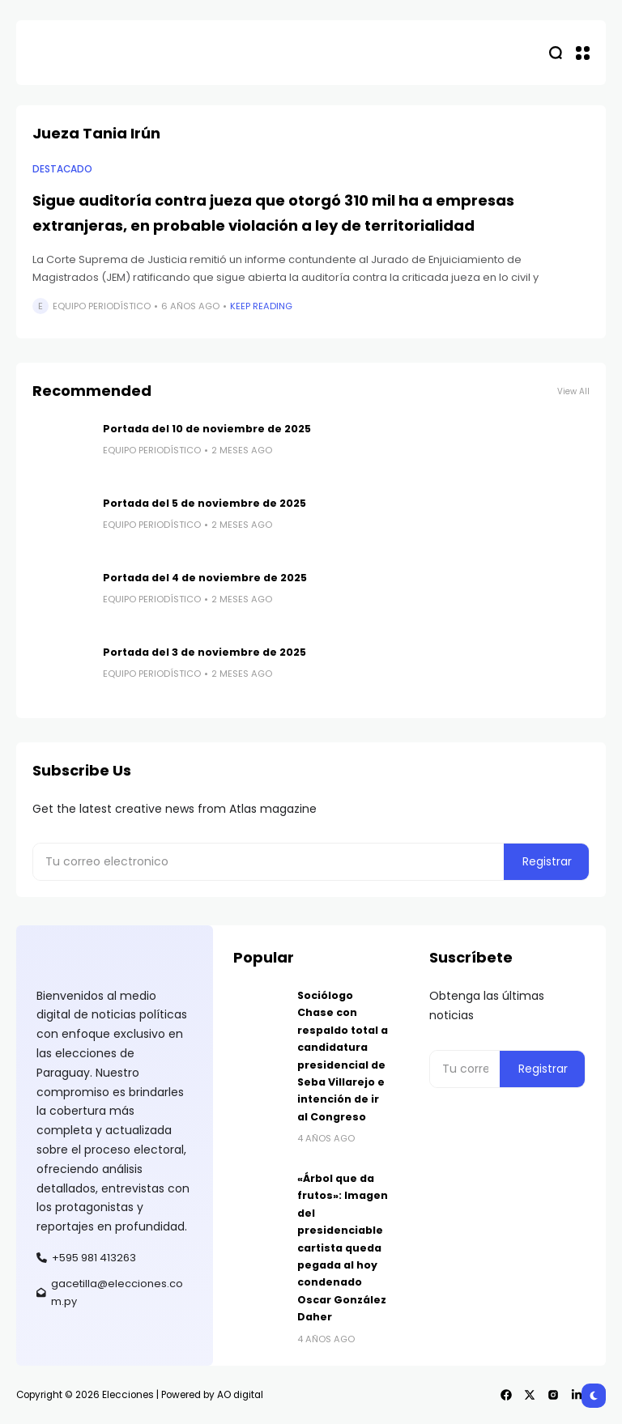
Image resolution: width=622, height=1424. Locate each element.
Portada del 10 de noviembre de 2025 (207, 429)
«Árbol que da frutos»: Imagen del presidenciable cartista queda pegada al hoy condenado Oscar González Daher (342, 1247)
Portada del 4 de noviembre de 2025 (205, 577)
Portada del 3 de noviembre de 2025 (204, 652)
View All (573, 391)
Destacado (62, 169)
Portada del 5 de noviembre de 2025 (204, 503)
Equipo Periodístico (102, 306)
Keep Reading (261, 306)
